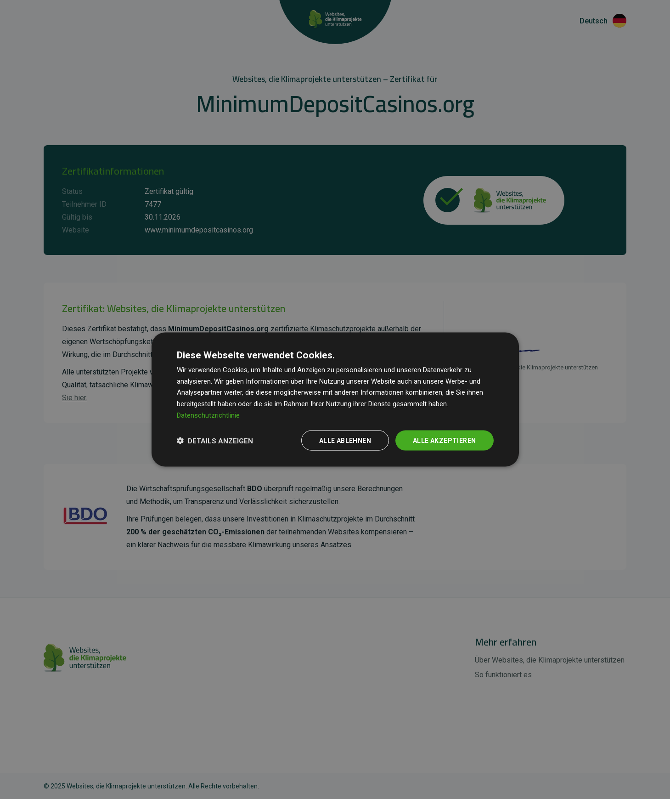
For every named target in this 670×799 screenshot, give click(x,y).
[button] (215, 441)
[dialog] (335, 399)
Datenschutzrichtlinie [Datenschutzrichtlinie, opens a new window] (208, 415)
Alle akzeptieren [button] (444, 440)
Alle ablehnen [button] (345, 440)
